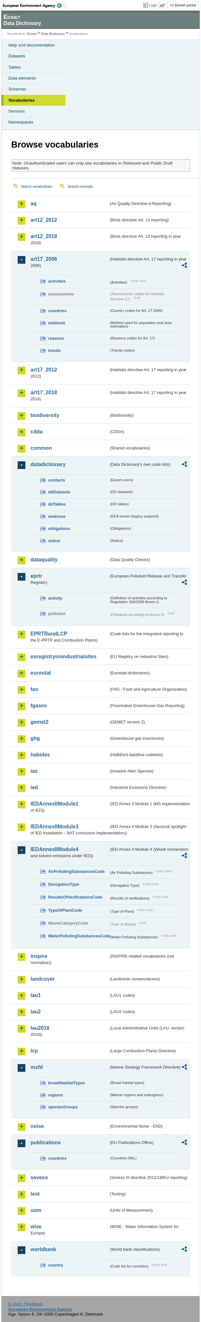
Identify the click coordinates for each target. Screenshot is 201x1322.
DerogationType (63, 884)
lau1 (36, 995)
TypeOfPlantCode (65, 910)
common (41, 448)
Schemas (17, 89)
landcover (43, 979)
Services (16, 111)
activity (55, 598)
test (35, 1194)
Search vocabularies (36, 186)
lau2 (36, 1011)
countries (57, 310)
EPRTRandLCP (49, 633)
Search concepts (80, 186)
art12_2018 (44, 236)
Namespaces (20, 122)
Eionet (32, 34)
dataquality (44, 559)
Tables (14, 67)
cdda (36, 431)
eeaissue (57, 516)
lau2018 (40, 1028)
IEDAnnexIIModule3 (54, 826)
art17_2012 (44, 369)
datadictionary (48, 464)
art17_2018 (44, 392)
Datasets (16, 56)
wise (36, 1226)
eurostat (41, 673)
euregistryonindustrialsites (63, 656)
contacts (56, 480)
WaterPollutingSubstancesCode (78, 936)
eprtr (36, 576)
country (55, 1265)
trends (54, 350)
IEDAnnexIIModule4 (54, 849)
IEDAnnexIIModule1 (54, 803)
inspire (39, 956)
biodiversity (45, 415)
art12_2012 (44, 220)
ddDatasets (59, 492)
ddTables (57, 504)
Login (153, 5)
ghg (35, 738)
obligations (59, 528)
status (54, 540)
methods (56, 322)
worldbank (43, 1249)
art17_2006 (44, 259)
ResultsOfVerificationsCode (75, 897)
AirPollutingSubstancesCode (76, 871)
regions (55, 1095)
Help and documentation (31, 45)
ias (34, 771)
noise (37, 1126)
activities (57, 281)
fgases (39, 705)
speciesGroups (63, 1107)
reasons (56, 338)
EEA (34, 5)
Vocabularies (21, 100)
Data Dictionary (53, 34)
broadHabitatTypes (66, 1082)
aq (34, 203)
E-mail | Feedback (25, 1303)
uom (36, 1210)
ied (34, 787)
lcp (34, 1050)
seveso (39, 1177)
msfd (37, 1067)
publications (46, 1142)
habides (40, 754)
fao (34, 689)
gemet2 (39, 722)
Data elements (22, 78)
